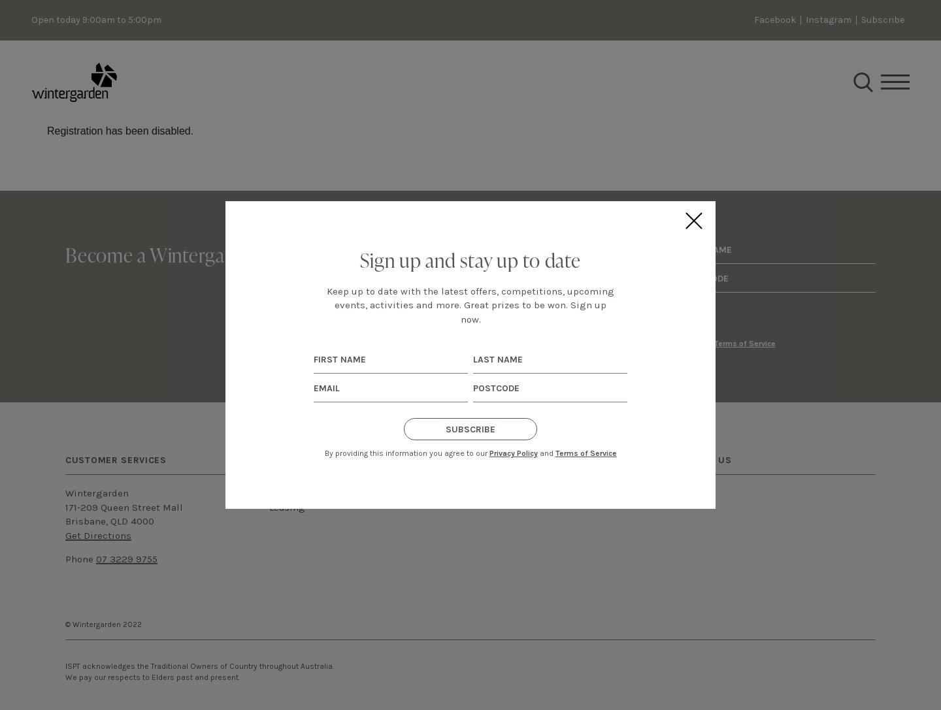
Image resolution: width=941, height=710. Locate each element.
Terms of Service (586, 453)
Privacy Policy (513, 453)
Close (693, 221)
